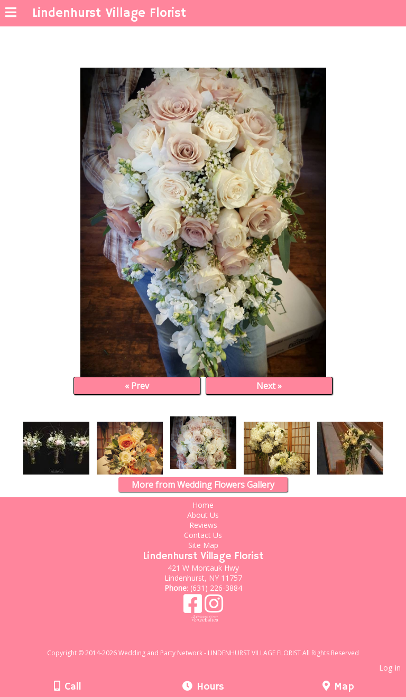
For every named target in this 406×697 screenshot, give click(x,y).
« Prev (137, 386)
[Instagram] (214, 607)
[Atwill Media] (212, 641)
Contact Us (203, 535)
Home (203, 505)
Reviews (203, 525)
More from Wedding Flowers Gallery (203, 484)
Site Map (203, 545)
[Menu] (10, 14)
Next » (269, 386)
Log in (390, 668)
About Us (203, 515)
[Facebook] (194, 607)
